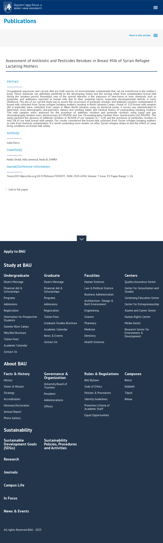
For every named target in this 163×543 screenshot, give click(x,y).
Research (11, 459)
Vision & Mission (14, 386)
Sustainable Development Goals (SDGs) (20, 444)
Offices (48, 406)
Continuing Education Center (142, 298)
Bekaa (128, 399)
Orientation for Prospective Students (20, 318)
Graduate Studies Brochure (60, 323)
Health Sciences (94, 342)
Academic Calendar (15, 345)
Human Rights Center (137, 317)
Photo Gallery (12, 418)
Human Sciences (94, 282)
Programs (9, 298)
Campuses (133, 374)
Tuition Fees (11, 339)
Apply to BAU (14, 251)
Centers (131, 276)
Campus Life (14, 485)
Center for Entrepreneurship (142, 304)
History (8, 380)
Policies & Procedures (97, 393)
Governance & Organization (56, 376)
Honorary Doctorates (16, 405)
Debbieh (130, 386)
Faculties (92, 276)
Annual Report (13, 412)
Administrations (53, 400)
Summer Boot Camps (16, 326)
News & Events (53, 335)
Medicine (89, 329)
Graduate (52, 276)
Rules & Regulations (101, 374)
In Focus (10, 498)
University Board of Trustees (55, 385)
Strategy (9, 393)
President (49, 394)
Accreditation (12, 399)
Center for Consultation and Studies (142, 289)
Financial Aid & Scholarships (13, 289)
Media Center (133, 323)
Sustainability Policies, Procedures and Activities (60, 444)
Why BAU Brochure (15, 333)
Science (89, 317)
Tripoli (128, 393)
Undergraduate (16, 276)
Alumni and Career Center (140, 310)
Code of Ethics (93, 386)
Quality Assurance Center (140, 282)
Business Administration (99, 294)
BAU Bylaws (91, 380)
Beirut (128, 380)
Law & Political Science (98, 288)
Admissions (10, 304)
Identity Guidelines (96, 399)
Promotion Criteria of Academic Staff (97, 407)
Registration (11, 310)
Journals (11, 472)
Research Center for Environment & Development (137, 333)
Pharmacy (90, 323)
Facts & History (17, 374)
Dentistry (90, 335)
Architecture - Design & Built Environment (98, 302)
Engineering (91, 310)
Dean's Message (13, 282)
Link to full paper (18, 189)
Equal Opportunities (96, 415)
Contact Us (10, 352)
